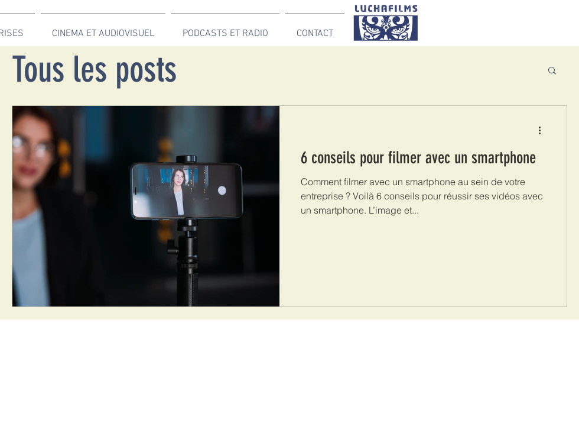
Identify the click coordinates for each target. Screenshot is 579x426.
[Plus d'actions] (543, 130)
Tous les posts (94, 70)
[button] (552, 71)
